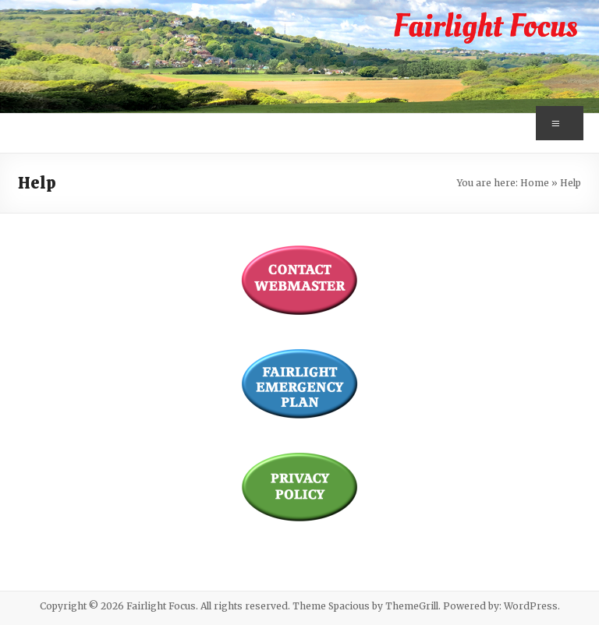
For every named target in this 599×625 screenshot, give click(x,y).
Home (534, 183)
